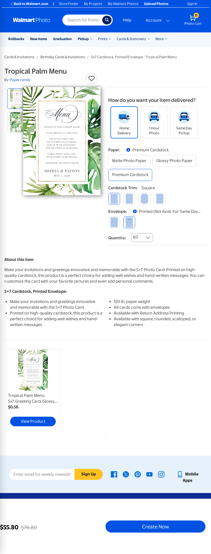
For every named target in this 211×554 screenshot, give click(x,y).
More (160, 39)
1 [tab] (104, 433)
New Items (38, 39)
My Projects (93, 4)
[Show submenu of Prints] (110, 38)
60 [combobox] (135, 237)
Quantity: (117, 237)
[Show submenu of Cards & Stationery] (148, 38)
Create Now (155, 527)
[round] (129, 199)
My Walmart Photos (123, 4)
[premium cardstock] (130, 175)
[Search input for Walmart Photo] (82, 20)
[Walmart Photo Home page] (32, 20)
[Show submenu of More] (166, 38)
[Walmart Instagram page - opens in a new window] (161, 474)
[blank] (114, 222)
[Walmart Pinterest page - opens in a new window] (137, 474)
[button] (91, 78)
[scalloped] (160, 199)
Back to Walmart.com (29, 4)
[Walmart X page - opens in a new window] (126, 474)
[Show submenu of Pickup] (91, 38)
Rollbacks (16, 39)
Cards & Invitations (19, 57)
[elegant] (144, 199)
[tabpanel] (38, 389)
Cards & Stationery (131, 39)
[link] (33, 388)
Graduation (62, 39)
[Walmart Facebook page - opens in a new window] (114, 474)
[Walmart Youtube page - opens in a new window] (149, 474)
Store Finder (68, 4)
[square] (114, 199)
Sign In (192, 4)
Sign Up (88, 474)
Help (127, 20)
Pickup (83, 39)
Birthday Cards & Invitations (62, 57)
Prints (102, 39)
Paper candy (20, 80)
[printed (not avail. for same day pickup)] (129, 222)
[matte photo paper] (129, 161)
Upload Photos (156, 4)
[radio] (17, 98)
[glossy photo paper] (174, 161)
